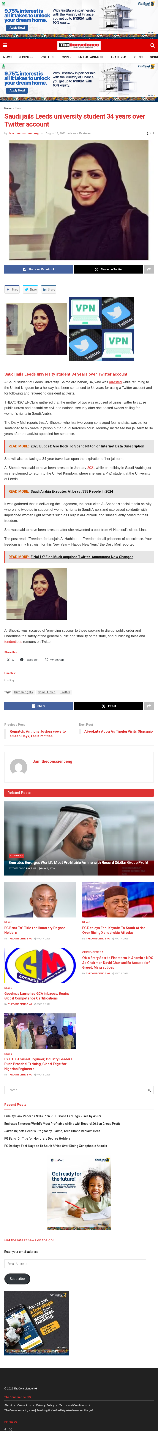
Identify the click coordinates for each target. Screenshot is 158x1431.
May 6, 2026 (42, 1004)
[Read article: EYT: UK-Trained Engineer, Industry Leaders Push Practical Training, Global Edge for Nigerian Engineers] (40, 1031)
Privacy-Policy (45, 1405)
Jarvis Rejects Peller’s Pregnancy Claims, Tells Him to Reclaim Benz (52, 1131)
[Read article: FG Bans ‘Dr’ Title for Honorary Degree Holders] (40, 900)
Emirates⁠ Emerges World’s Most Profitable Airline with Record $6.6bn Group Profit (78, 862)
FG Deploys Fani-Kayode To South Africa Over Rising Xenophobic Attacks (56, 1146)
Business (26, 57)
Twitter (65, 692)
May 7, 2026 (47, 868)
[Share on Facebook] (38, 269)
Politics (48, 57)
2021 (91, 468)
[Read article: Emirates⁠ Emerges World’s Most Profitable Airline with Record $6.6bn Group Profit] (79, 838)
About (8, 1405)
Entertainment (91, 57)
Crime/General (93, 952)
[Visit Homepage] (79, 45)
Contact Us (24, 1405)
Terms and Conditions (73, 1405)
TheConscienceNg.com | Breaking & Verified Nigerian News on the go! (48, 1410)
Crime (66, 57)
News (7, 57)
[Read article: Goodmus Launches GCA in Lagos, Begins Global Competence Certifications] (40, 965)
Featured (118, 57)
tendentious (13, 642)
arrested (115, 382)
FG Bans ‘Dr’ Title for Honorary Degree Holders (37, 1138)
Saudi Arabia (46, 692)
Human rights (23, 692)
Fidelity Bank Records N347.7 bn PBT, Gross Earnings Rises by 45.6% (52, 1116)
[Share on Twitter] (108, 269)
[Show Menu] (5, 45)
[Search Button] (152, 45)
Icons (138, 57)
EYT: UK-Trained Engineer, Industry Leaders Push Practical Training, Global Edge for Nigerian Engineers (38, 1064)
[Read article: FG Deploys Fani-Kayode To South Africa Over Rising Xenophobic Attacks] (118, 900)
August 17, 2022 (56, 133)
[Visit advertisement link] (79, 19)
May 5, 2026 (42, 1074)
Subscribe (17, 1279)
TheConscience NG (24, 868)
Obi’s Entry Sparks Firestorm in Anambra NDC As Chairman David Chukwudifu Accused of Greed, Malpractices (117, 963)
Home (7, 108)
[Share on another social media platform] (149, 269)
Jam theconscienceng (23, 133)
